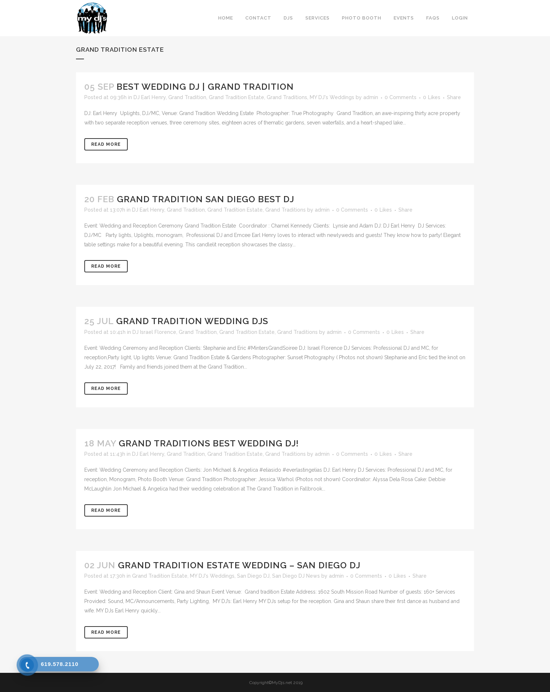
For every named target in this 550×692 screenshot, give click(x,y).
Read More (106, 144)
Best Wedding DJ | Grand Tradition (205, 86)
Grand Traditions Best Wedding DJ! (209, 443)
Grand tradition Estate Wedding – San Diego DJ (239, 565)
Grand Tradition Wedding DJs (192, 321)
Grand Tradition (187, 97)
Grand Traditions (287, 97)
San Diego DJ (253, 576)
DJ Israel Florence (154, 332)
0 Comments (400, 97)
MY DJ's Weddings (332, 97)
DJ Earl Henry (150, 97)
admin (370, 97)
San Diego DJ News (296, 576)
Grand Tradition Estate (236, 97)
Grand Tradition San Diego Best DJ (205, 199)
